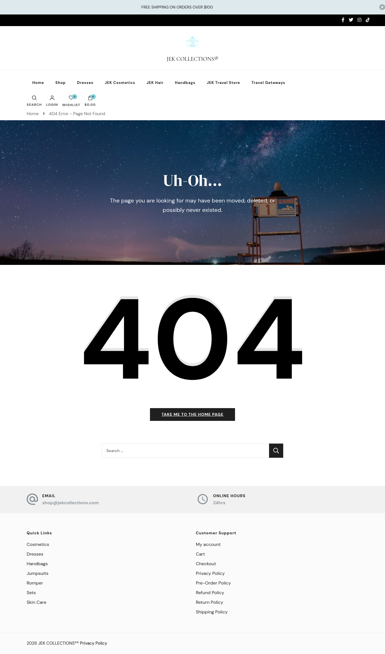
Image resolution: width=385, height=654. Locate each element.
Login (52, 101)
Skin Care (36, 602)
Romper (35, 583)
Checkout (206, 564)
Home (38, 82)
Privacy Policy (210, 573)
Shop (60, 82)
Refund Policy (210, 593)
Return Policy (209, 602)
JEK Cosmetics (120, 82)
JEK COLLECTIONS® (193, 59)
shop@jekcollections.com (70, 503)
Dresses (85, 82)
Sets (31, 593)
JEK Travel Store (223, 82)
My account (208, 544)
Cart (200, 554)
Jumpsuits (37, 573)
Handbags (185, 82)
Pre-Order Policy (213, 583)
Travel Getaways (268, 82)
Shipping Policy (212, 612)
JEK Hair (155, 82)
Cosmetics (38, 544)
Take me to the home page (193, 414)
